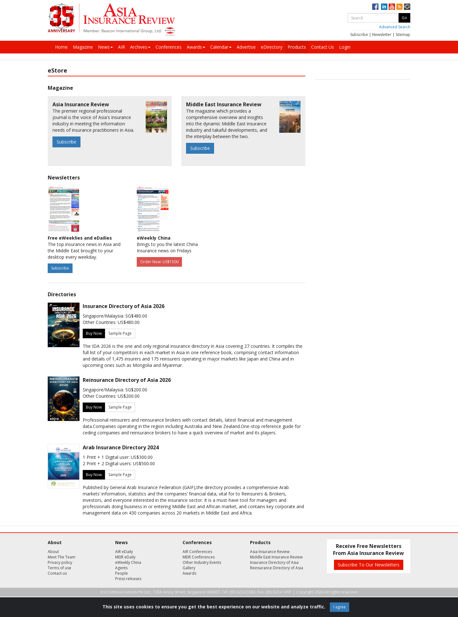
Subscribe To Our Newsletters (368, 565)
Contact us (57, 573)
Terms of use (59, 568)
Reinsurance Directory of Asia (276, 568)
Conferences (169, 47)
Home (61, 47)
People (121, 573)
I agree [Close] (339, 607)
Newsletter (382, 34)
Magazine (83, 47)
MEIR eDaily (125, 557)
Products (297, 47)
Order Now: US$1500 (159, 261)
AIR (121, 47)
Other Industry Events (202, 562)
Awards (196, 47)
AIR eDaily (124, 551)
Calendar (221, 47)
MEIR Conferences (199, 557)
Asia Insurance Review (269, 551)
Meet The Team (61, 557)
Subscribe (359, 34)
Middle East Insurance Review (276, 557)
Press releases (128, 578)
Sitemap (403, 34)
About (53, 551)
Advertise (246, 47)
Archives (140, 47)
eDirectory (271, 47)
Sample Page (120, 333)
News (105, 47)
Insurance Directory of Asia (274, 562)
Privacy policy (60, 562)
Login (344, 47)
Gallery (189, 568)
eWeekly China (128, 562)
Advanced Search (394, 27)
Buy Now (94, 333)
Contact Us (322, 47)
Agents (121, 568)
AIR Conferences (197, 551)
